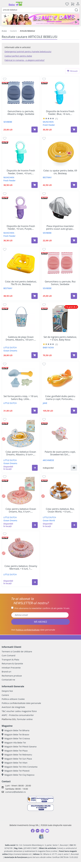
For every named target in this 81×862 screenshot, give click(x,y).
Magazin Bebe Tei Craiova (16, 738)
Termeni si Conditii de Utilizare (17, 651)
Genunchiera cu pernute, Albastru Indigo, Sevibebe (20, 112)
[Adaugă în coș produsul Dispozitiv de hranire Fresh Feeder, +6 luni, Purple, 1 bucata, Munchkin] (34, 240)
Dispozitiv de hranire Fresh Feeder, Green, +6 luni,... (21, 172)
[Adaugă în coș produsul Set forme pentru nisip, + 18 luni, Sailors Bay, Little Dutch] (34, 411)
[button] (35, 468)
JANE (45, 403)
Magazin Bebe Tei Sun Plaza (17, 758)
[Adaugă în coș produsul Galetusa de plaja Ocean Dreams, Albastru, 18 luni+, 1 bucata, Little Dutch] (34, 355)
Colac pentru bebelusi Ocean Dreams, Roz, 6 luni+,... (21, 510)
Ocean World (49, 520)
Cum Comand (8, 655)
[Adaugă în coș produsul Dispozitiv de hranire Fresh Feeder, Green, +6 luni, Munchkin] (34, 185)
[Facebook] (33, 831)
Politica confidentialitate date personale (21, 703)
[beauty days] (40, 19)
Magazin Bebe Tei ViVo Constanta (19, 766)
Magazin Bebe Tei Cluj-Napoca (18, 774)
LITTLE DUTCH (10, 347)
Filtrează (72, 71)
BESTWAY (47, 177)
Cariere (5, 695)
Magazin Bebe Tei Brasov (15, 734)
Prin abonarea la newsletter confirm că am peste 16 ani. (42, 608)
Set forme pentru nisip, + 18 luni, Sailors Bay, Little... (21, 397)
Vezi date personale (33, 629)
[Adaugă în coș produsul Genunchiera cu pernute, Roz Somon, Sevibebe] (74, 296)
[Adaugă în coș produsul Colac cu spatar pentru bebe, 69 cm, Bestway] (74, 185)
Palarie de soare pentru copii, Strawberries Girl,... (60, 453)
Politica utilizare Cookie (13, 699)
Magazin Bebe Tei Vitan (14, 762)
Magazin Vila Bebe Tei (14, 742)
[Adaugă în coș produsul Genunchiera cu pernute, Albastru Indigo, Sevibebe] (34, 129)
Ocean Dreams (10, 350)
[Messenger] (37, 831)
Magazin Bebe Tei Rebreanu (17, 754)
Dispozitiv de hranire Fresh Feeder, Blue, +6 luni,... (60, 112)
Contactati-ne (8, 679)
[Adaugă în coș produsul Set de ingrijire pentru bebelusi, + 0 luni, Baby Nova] (74, 355)
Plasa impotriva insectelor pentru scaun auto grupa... (60, 227)
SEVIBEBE (7, 121)
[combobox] (40, 10)
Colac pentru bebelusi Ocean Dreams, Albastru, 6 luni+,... (21, 453)
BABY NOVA (48, 347)
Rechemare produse (12, 675)
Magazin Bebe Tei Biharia (15, 730)
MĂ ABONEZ (40, 621)
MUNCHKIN (48, 121)
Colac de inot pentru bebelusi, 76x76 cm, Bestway (21, 283)
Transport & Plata (10, 659)
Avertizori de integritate (13, 707)
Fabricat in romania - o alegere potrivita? (25, 60)
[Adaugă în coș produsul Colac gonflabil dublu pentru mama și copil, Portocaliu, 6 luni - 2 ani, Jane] (74, 411)
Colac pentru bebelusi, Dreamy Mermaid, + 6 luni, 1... (21, 567)
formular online (25, 719)
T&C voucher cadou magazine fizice (19, 711)
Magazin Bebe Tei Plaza (15, 750)
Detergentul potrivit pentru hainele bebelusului (28, 51)
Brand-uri (6, 671)
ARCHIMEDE (48, 460)
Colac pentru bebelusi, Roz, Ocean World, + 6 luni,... (60, 510)
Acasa (4, 31)
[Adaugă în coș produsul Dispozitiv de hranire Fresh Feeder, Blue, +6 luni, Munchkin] (74, 129)
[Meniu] (4, 4)
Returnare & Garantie (12, 663)
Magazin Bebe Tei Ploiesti (16, 770)
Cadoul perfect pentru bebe (18, 55)
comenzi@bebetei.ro (15, 791)
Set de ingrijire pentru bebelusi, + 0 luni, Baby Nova (60, 338)
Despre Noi (7, 690)
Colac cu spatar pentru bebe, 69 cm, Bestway (60, 172)
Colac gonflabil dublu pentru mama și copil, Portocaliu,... (60, 397)
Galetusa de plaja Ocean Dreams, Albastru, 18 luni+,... (21, 338)
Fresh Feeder (49, 125)
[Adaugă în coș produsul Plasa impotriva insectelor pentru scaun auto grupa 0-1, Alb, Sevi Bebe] (74, 240)
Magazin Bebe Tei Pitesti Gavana (19, 746)
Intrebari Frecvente (11, 667)
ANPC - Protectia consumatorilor (18, 715)
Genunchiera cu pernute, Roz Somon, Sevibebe (60, 283)
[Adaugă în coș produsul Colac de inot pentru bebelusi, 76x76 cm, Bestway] (34, 296)
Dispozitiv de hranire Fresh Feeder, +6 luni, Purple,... (21, 227)
